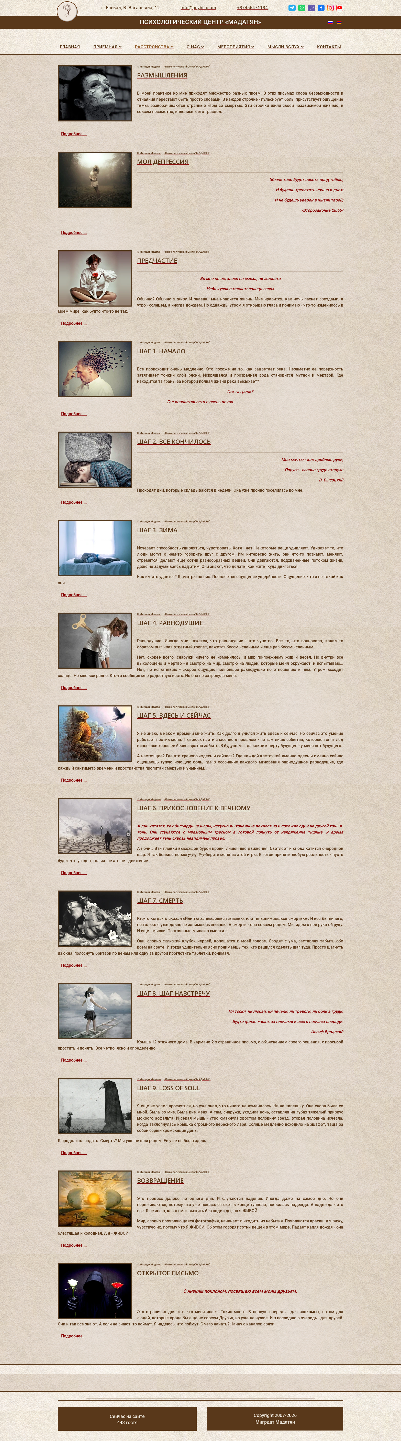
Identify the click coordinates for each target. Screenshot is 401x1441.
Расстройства (152, 46)
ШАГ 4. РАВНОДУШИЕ (170, 622)
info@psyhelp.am (198, 7)
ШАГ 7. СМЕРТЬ (160, 900)
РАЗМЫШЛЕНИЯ (162, 75)
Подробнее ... (74, 133)
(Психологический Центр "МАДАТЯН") (173, 66)
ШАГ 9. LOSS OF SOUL (168, 1088)
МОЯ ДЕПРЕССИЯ (163, 161)
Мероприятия (233, 46)
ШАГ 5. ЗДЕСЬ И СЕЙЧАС (174, 715)
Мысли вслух (284, 46)
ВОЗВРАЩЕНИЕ (160, 1180)
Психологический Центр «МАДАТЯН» (200, 22)
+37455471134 (252, 7)
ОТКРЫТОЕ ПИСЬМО (168, 1273)
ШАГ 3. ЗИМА (157, 530)
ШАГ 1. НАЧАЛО (161, 351)
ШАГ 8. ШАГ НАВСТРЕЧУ (173, 993)
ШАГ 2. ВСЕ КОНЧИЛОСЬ (174, 441)
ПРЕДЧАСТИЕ (157, 260)
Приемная (105, 46)
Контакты (329, 46)
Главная (70, 46)
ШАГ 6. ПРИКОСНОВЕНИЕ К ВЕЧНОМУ (193, 808)
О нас (193, 46)
